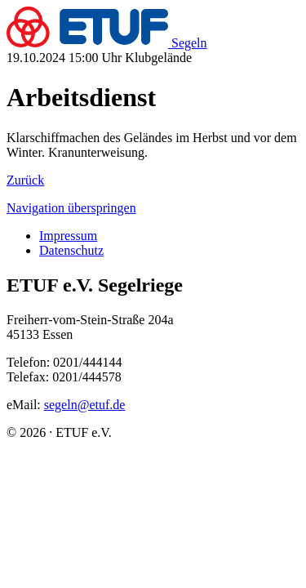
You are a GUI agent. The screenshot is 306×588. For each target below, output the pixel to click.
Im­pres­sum (68, 236)
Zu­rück (25, 180)
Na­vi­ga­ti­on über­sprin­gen (71, 208)
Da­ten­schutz (71, 250)
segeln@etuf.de (85, 405)
